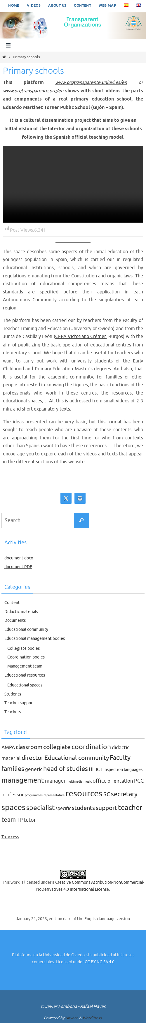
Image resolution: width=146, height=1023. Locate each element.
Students (12, 693)
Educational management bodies (34, 638)
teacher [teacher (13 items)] (130, 807)
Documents (15, 620)
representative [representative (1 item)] (54, 795)
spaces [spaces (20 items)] (13, 807)
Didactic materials (21, 611)
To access (10, 836)
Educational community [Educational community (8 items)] (76, 758)
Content (82, 5)
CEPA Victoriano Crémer (80, 336)
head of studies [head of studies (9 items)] (65, 769)
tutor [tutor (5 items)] (30, 819)
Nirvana (71, 1017)
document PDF (18, 566)
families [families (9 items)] (12, 769)
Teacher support (19, 702)
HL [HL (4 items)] (92, 769)
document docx (18, 557)
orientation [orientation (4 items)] (120, 781)
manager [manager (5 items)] (55, 780)
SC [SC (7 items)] (106, 794)
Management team (24, 666)
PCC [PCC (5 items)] (139, 780)
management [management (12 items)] (22, 780)
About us (57, 5)
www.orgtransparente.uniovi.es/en (91, 82)
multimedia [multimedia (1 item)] (75, 781)
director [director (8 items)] (33, 758)
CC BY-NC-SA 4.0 (99, 961)
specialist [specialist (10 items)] (40, 808)
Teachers (12, 711)
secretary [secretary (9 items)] (124, 794)
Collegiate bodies (23, 648)
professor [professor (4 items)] (12, 794)
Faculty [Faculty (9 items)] (120, 758)
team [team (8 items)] (8, 819)
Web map (107, 5)
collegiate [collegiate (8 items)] (57, 747)
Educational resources (24, 674)
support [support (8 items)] (106, 808)
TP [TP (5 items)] (20, 819)
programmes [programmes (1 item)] (34, 795)
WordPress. (92, 1017)
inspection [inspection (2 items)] (113, 769)
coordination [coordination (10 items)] (91, 746)
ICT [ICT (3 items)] (99, 769)
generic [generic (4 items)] (33, 769)
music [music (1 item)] (88, 781)
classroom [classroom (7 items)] (29, 747)
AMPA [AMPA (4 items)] (8, 747)
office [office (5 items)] (100, 780)
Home (13, 5)
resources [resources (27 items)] (83, 793)
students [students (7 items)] (83, 808)
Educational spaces (24, 684)
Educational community (26, 629)
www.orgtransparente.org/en (34, 91)
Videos (34, 5)
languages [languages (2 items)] (133, 769)
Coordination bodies (26, 657)
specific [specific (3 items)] (63, 808)
